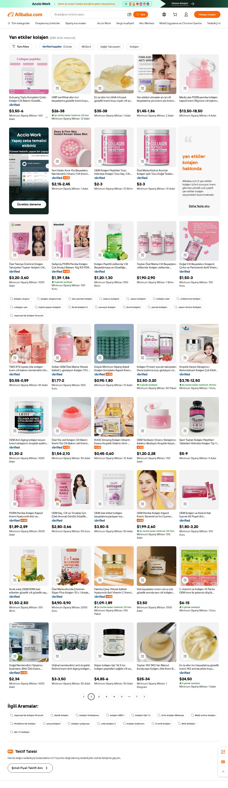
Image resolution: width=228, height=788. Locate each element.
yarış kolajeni (51, 723)
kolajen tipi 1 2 (140, 715)
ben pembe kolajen (80, 298)
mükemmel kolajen (188, 298)
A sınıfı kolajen (161, 723)
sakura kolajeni (109, 298)
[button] (129, 14)
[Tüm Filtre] (20, 46)
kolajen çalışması (79, 723)
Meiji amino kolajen (203, 715)
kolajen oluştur (20, 298)
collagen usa (18, 307)
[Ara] (140, 14)
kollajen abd (161, 298)
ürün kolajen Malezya (171, 715)
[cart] (176, 15)
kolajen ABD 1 (115, 715)
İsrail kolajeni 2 (78, 307)
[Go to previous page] (83, 696)
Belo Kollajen (186, 723)
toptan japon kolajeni (48, 307)
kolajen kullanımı (133, 723)
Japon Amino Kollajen (187, 307)
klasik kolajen (59, 715)
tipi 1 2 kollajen (19, 732)
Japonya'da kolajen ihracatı (26, 315)
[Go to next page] (144, 696)
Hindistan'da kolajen (23, 723)
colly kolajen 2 (106, 723)
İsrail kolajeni (131, 307)
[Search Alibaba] (89, 14)
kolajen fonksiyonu (87, 715)
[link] (223, 752)
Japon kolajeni (136, 298)
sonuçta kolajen (105, 307)
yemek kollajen (157, 307)
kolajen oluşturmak (49, 298)
